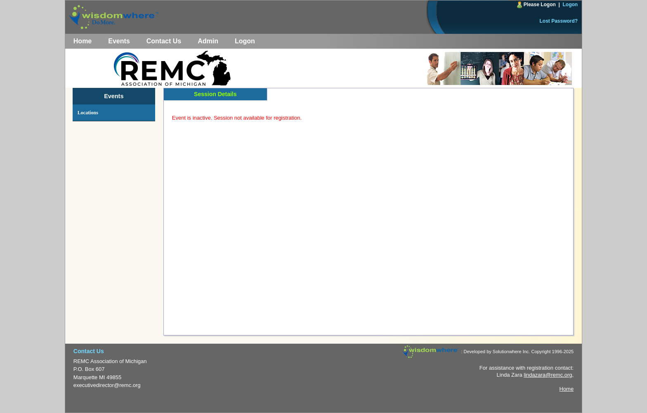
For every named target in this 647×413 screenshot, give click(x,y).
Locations (88, 113)
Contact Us (163, 41)
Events (119, 41)
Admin (208, 41)
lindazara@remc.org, (549, 375)
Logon (570, 4)
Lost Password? (559, 21)
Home (82, 41)
